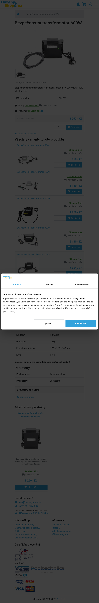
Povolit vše (80, 323)
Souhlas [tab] (17, 284)
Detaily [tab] (49, 284)
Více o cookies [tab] (82, 284)
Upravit (49, 323)
